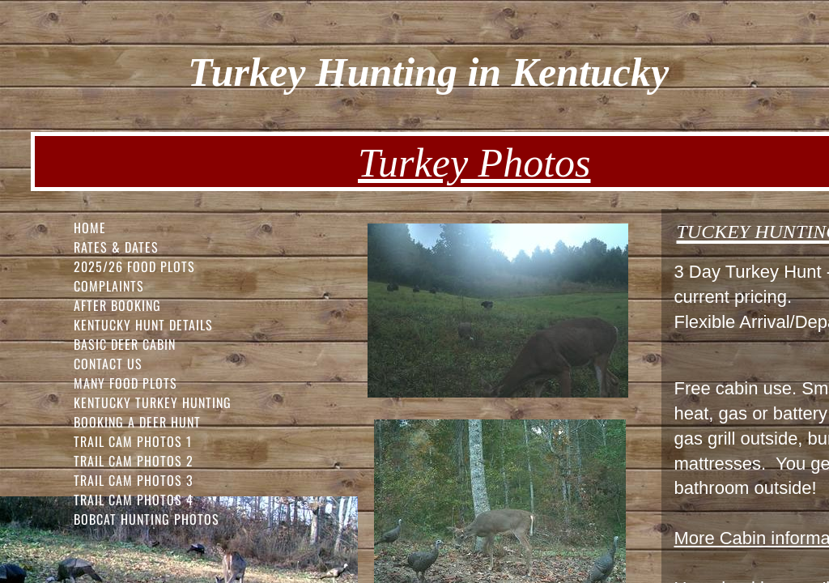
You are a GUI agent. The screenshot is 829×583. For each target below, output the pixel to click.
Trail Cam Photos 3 (133, 480)
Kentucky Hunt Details (143, 324)
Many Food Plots (125, 383)
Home (90, 227)
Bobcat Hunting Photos (146, 519)
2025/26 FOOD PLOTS (134, 266)
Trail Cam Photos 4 (133, 499)
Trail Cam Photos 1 (133, 441)
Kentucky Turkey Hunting (153, 402)
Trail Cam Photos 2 (133, 460)
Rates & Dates (116, 247)
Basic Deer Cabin (125, 344)
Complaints (109, 286)
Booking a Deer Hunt (137, 422)
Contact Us (108, 363)
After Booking (117, 305)
